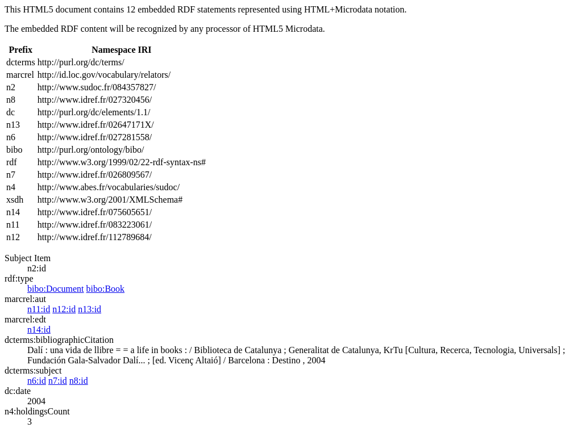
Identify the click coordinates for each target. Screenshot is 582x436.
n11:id (38, 309)
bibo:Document (55, 289)
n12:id (64, 309)
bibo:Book (105, 289)
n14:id (39, 329)
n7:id (57, 380)
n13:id (89, 309)
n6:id (36, 380)
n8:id (78, 380)
